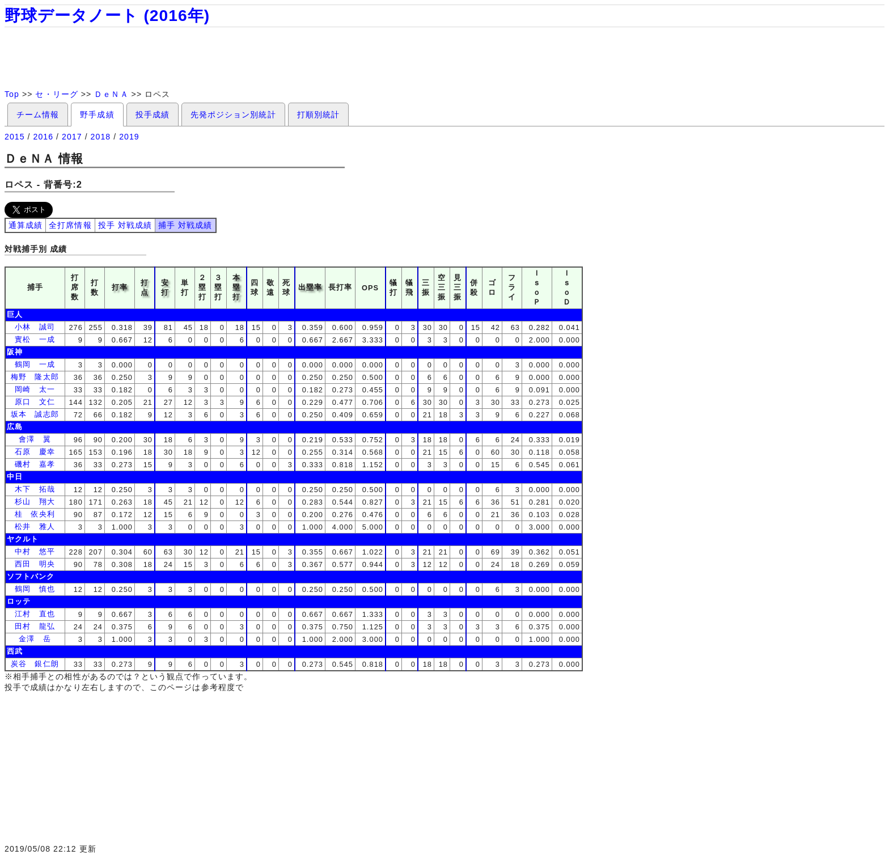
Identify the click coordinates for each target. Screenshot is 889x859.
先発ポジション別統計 (233, 114)
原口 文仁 (34, 401)
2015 (15, 136)
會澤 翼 (34, 439)
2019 (129, 136)
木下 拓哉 (34, 489)
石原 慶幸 (34, 451)
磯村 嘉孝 (34, 464)
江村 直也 (34, 614)
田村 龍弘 (34, 626)
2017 (72, 136)
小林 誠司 (34, 327)
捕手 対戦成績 (185, 225)
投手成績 (153, 114)
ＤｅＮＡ (111, 94)
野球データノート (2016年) (107, 15)
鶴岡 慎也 (34, 589)
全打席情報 (70, 225)
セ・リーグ (56, 94)
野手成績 (97, 114)
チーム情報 (37, 114)
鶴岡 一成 (34, 364)
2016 (43, 136)
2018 (101, 136)
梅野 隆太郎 (34, 377)
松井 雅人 (34, 526)
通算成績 (26, 225)
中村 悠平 (34, 551)
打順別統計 (318, 114)
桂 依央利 (34, 514)
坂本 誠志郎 (34, 414)
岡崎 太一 (34, 389)
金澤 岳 (34, 638)
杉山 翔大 (34, 501)
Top (12, 94)
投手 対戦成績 (125, 225)
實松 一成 (34, 339)
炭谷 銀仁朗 (34, 663)
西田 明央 (34, 564)
